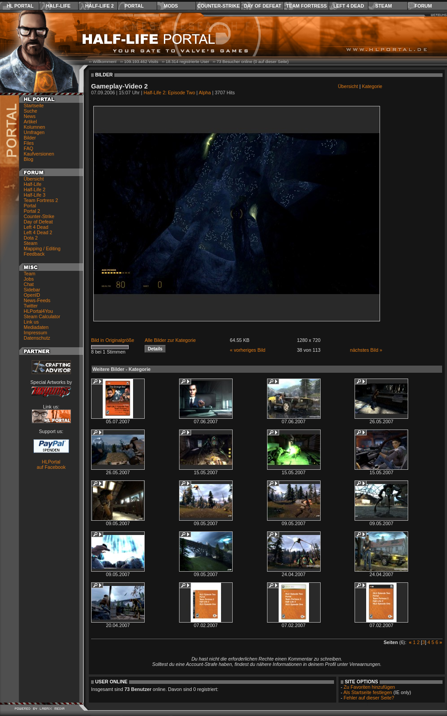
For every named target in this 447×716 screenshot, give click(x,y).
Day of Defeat (262, 5)
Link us (31, 321)
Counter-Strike (218, 5)
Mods (171, 5)
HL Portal (20, 5)
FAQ (28, 148)
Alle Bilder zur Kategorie (170, 340)
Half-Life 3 (35, 195)
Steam (383, 5)
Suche (30, 111)
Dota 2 (31, 237)
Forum (423, 5)
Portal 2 (32, 211)
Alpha (205, 92)
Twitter (31, 305)
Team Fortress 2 (41, 200)
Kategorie (372, 86)
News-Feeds (37, 300)
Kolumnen (34, 127)
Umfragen (34, 132)
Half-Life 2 (99, 5)
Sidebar (32, 289)
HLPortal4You (38, 311)
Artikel (30, 121)
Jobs (29, 279)
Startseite (34, 105)
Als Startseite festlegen (367, 692)
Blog (28, 159)
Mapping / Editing (42, 248)
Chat (29, 284)
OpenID (32, 295)
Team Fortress (306, 5)
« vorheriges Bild (247, 350)
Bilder (30, 137)
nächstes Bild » (366, 350)
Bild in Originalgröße (112, 340)
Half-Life (58, 5)
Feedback (34, 254)
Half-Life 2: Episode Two (169, 92)
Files (29, 143)
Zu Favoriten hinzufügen (369, 687)
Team (29, 273)
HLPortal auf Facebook (51, 464)
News (30, 116)
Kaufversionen (39, 153)
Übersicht (34, 178)
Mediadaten (36, 327)
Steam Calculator (42, 316)
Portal (134, 5)
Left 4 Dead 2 (38, 232)
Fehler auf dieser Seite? (369, 697)
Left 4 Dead (348, 5)
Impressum (35, 332)
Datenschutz (37, 338)
